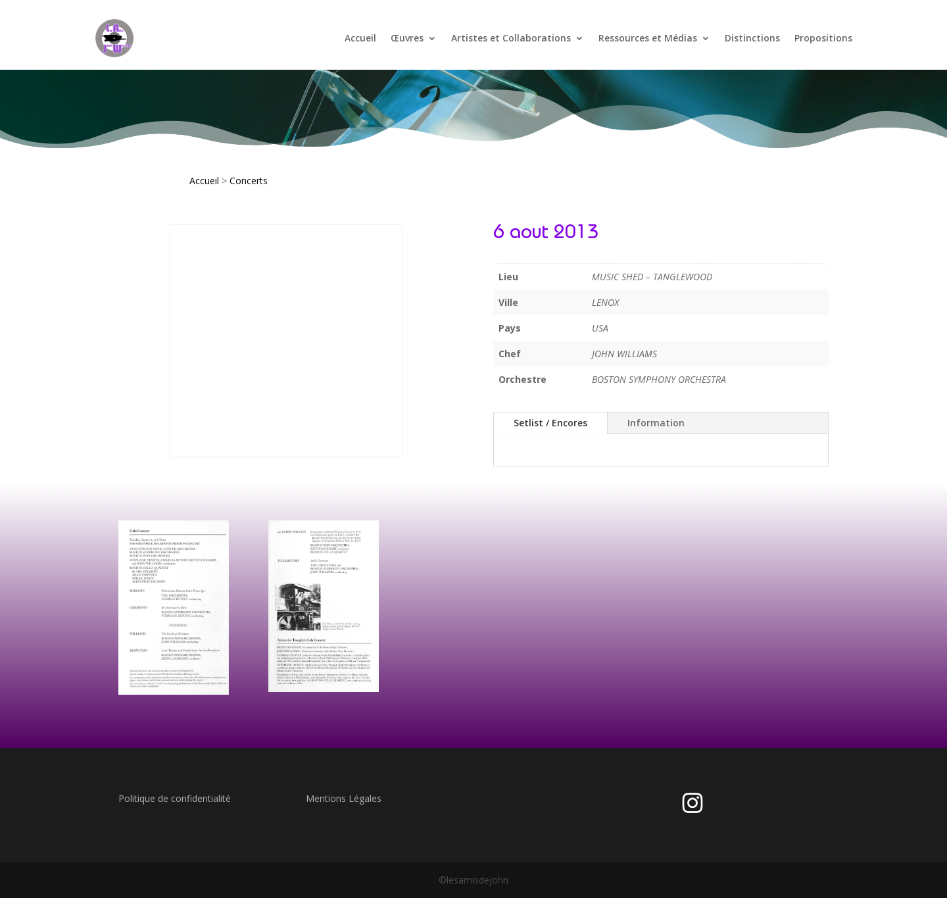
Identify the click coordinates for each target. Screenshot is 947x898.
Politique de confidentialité (174, 798)
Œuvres (407, 38)
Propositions (823, 38)
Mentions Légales (343, 798)
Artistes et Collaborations (511, 38)
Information (656, 422)
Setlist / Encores (550, 422)
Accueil (360, 38)
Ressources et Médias (647, 38)
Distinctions (752, 38)
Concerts (249, 180)
